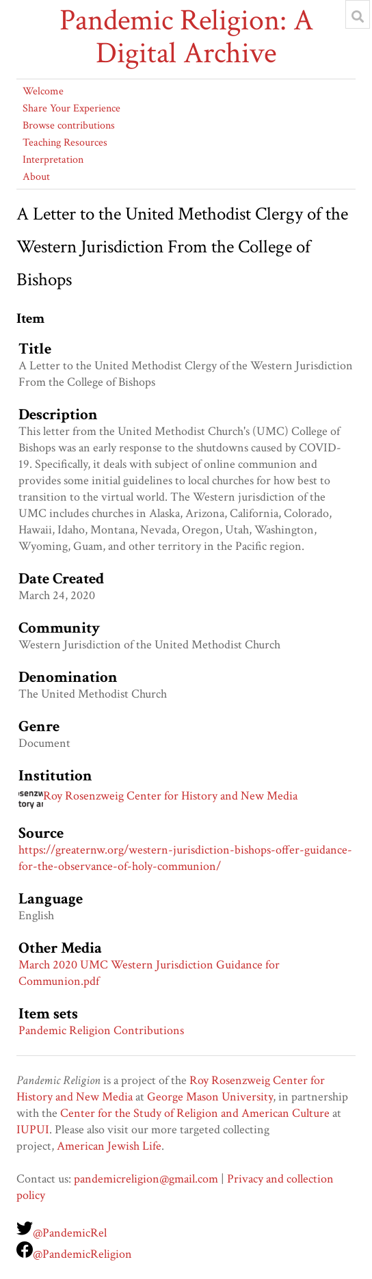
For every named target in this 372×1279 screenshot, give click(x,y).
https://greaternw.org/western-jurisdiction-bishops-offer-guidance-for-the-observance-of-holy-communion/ (185, 858)
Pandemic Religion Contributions (101, 1030)
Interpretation (53, 160)
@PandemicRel (70, 1233)
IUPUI (32, 1129)
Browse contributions (69, 125)
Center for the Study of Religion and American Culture (195, 1113)
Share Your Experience (71, 108)
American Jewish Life (109, 1146)
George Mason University (210, 1097)
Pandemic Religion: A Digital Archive (186, 37)
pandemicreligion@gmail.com (146, 1179)
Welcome (43, 91)
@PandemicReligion (82, 1254)
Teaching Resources (65, 142)
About (36, 177)
